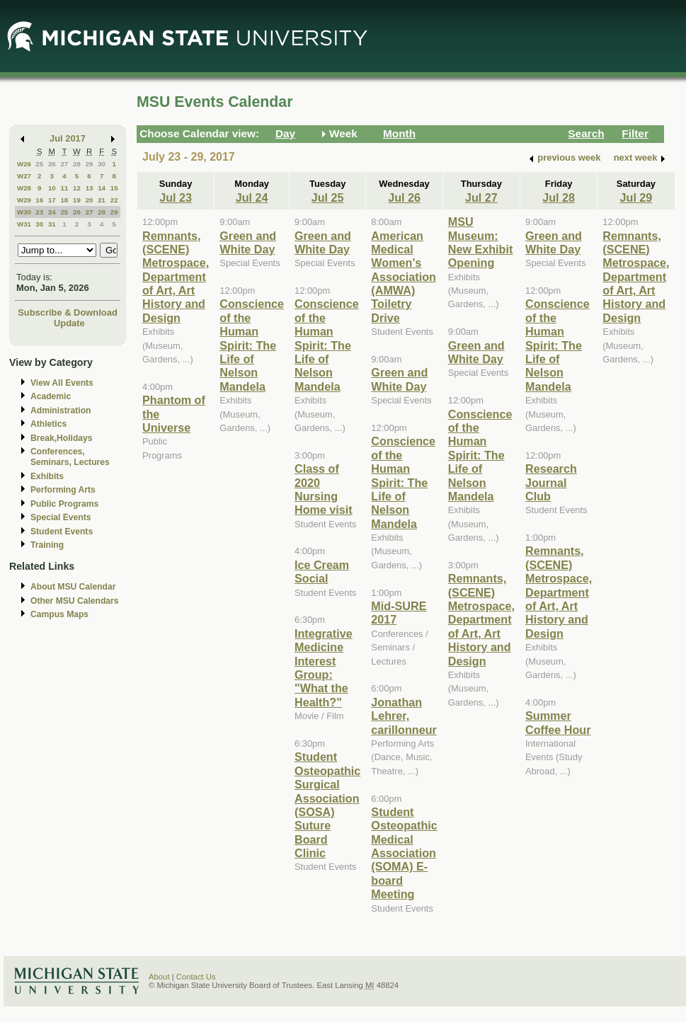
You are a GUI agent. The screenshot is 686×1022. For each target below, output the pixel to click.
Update (69, 323)
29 (89, 164)
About (159, 976)
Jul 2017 (68, 138)
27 (64, 164)
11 (64, 188)
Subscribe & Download (68, 312)
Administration (60, 410)
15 (114, 188)
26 (52, 164)
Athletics (48, 424)
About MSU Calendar (72, 587)
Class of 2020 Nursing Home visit (324, 489)
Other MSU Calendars (74, 601)
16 (39, 200)
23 (39, 212)
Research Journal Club (551, 482)
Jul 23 (175, 197)
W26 (24, 164)
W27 (24, 176)
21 (101, 200)
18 (64, 200)
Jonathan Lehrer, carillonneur (403, 716)
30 (101, 164)
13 (89, 188)
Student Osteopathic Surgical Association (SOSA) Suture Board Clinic (327, 804)
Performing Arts (63, 490)
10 (52, 188)
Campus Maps (59, 614)
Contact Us (196, 976)
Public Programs (64, 504)
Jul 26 (404, 197)
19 (77, 200)
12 (77, 188)
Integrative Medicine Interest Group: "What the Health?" (324, 667)
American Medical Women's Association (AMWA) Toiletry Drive (403, 276)
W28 (24, 188)
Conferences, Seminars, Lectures (70, 457)
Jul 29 (636, 197)
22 (114, 200)
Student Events (61, 531)
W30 (24, 212)
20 (89, 200)
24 (52, 212)
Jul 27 (481, 197)
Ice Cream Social (322, 571)
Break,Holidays (61, 438)
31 (52, 224)
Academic (50, 396)
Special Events (60, 517)
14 (101, 188)
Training (47, 545)
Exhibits (47, 476)
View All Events (61, 383)
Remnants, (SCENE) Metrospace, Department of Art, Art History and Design (175, 276)
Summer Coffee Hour (557, 722)
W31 (24, 224)
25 (39, 164)
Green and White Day (247, 242)
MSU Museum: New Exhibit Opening (480, 242)
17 (52, 200)
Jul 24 (252, 197)
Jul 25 (327, 197)
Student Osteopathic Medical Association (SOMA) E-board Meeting (404, 852)
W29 (24, 200)
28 (77, 164)
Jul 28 (558, 197)
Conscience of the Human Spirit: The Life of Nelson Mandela (251, 344)
